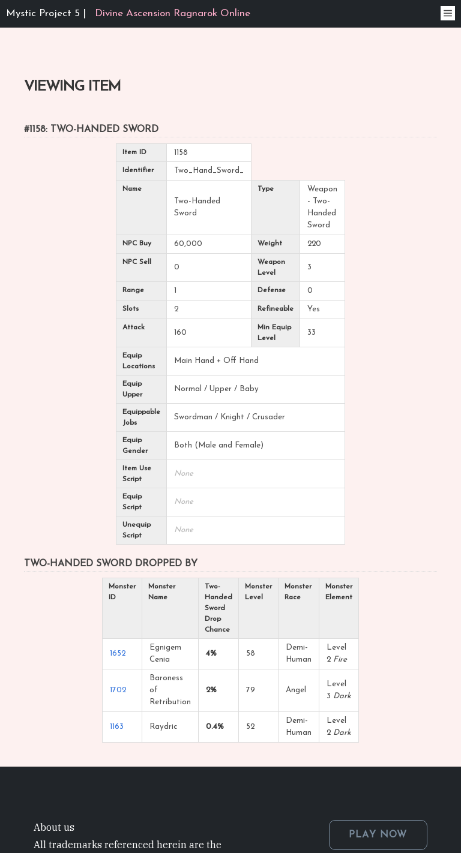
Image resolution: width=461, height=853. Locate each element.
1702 (118, 690)
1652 (117, 653)
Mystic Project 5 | (128, 13)
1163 (117, 727)
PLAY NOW (378, 835)
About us (54, 827)
